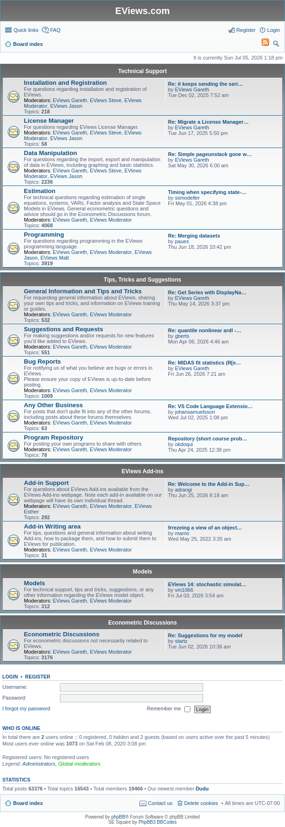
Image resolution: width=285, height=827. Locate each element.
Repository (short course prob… (207, 438)
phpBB (118, 817)
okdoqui (184, 444)
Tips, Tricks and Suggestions (143, 279)
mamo (182, 533)
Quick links (26, 30)
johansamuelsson (195, 412)
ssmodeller (187, 198)
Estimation (39, 190)
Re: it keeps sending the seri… (205, 84)
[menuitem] (261, 44)
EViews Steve (106, 100)
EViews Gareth (70, 100)
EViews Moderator (111, 220)
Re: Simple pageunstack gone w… (210, 154)
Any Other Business (53, 405)
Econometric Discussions (142, 622)
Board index (28, 803)
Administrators (38, 764)
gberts (182, 336)
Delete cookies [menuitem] (201, 803)
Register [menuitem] (246, 30)
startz (181, 641)
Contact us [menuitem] (160, 803)
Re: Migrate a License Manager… (208, 122)
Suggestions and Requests (63, 329)
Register (38, 676)
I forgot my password (26, 709)
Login (10, 676)
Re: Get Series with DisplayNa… (207, 292)
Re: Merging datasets (194, 235)
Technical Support (142, 71)
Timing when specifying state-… (207, 192)
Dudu (202, 788)
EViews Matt (54, 258)
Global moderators (79, 764)
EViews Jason (66, 106)
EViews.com (142, 11)
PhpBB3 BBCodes (158, 822)
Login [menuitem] (273, 30)
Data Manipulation (50, 152)
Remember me (168, 709)
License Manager (49, 120)
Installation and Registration (65, 82)
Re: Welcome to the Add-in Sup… (208, 484)
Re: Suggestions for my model (205, 635)
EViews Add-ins (142, 471)
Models (142, 571)
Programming (44, 234)
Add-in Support (46, 482)
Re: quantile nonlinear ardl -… (204, 330)
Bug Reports (42, 361)
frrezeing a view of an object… (205, 527)
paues (182, 241)
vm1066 (184, 590)
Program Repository (53, 437)
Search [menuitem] (276, 45)
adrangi (183, 489)
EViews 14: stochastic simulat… (207, 584)
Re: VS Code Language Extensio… (210, 406)
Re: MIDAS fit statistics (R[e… (204, 362)
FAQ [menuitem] (55, 30)
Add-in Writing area (52, 526)
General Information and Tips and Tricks (83, 291)
